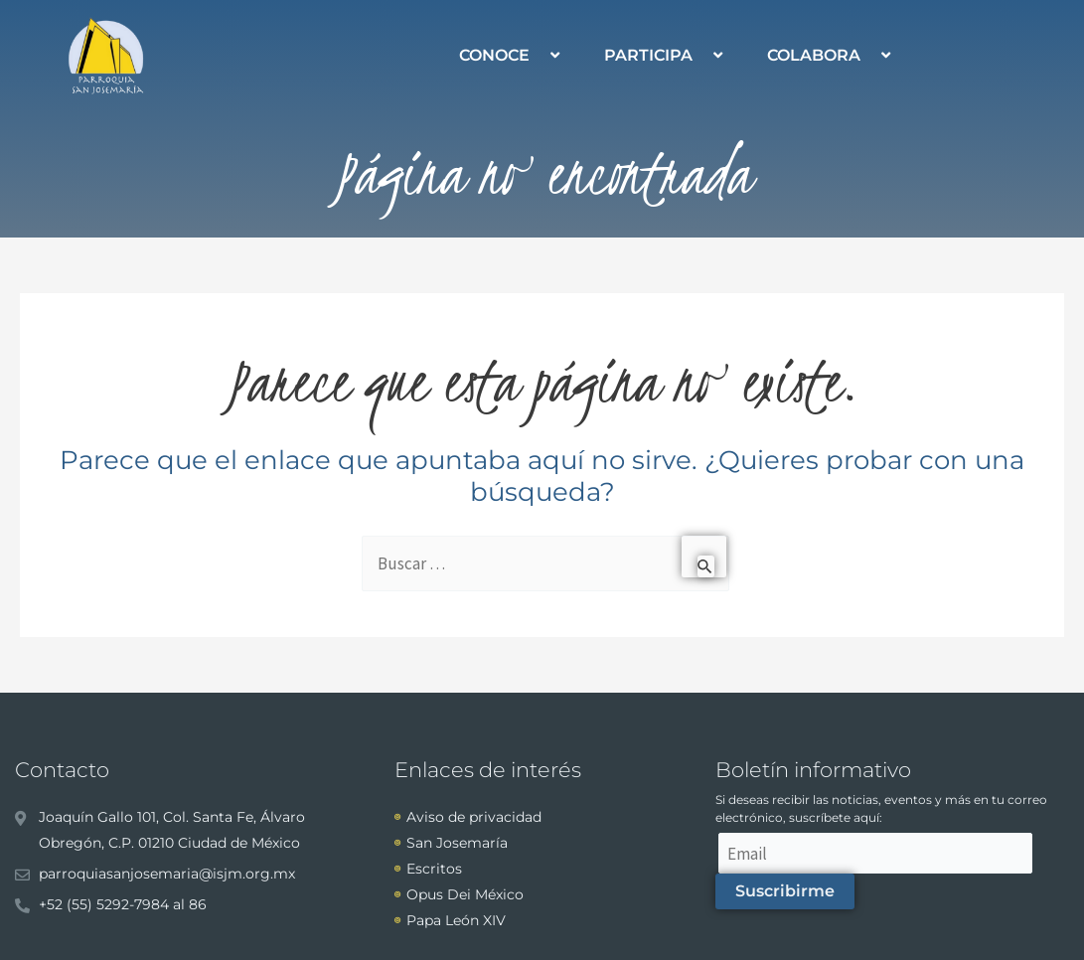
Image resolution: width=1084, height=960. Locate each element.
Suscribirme (785, 890)
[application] (538, 55)
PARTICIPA (665, 55)
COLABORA (831, 55)
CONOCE (511, 55)
